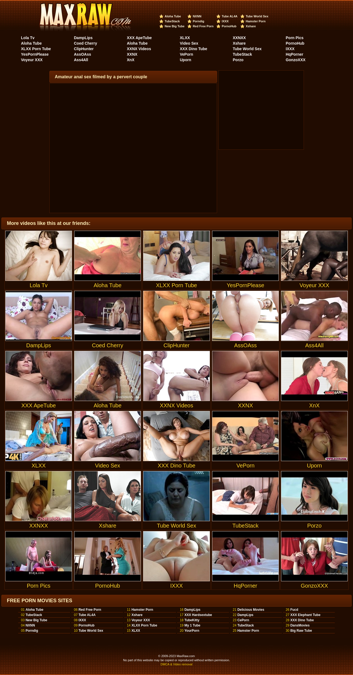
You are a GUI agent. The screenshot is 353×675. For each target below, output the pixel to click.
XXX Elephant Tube (305, 615)
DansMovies (300, 625)
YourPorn (191, 631)
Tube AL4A (229, 16)
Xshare (251, 26)
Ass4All (81, 60)
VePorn (186, 54)
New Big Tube (174, 26)
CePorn (243, 620)
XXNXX (239, 38)
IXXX (225, 21)
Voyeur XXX (31, 60)
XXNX (132, 54)
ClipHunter (84, 49)
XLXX (185, 38)
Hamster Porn (256, 21)
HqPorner (294, 54)
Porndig (198, 21)
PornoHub (229, 26)
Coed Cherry (85, 43)
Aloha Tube (173, 16)
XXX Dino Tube (193, 49)
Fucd (294, 610)
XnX (130, 60)
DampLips (83, 38)
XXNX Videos (139, 49)
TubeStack (172, 21)
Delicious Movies (250, 610)
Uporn (185, 60)
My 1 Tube (192, 625)
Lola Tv (27, 38)
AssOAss (82, 54)
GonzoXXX (296, 60)
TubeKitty (191, 620)
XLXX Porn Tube (36, 49)
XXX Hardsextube (198, 615)
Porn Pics (295, 38)
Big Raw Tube (301, 631)
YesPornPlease (35, 54)
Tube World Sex (257, 16)
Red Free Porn (203, 26)
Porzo (238, 60)
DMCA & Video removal (176, 664)
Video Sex (189, 43)
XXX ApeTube (139, 38)
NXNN (197, 16)
